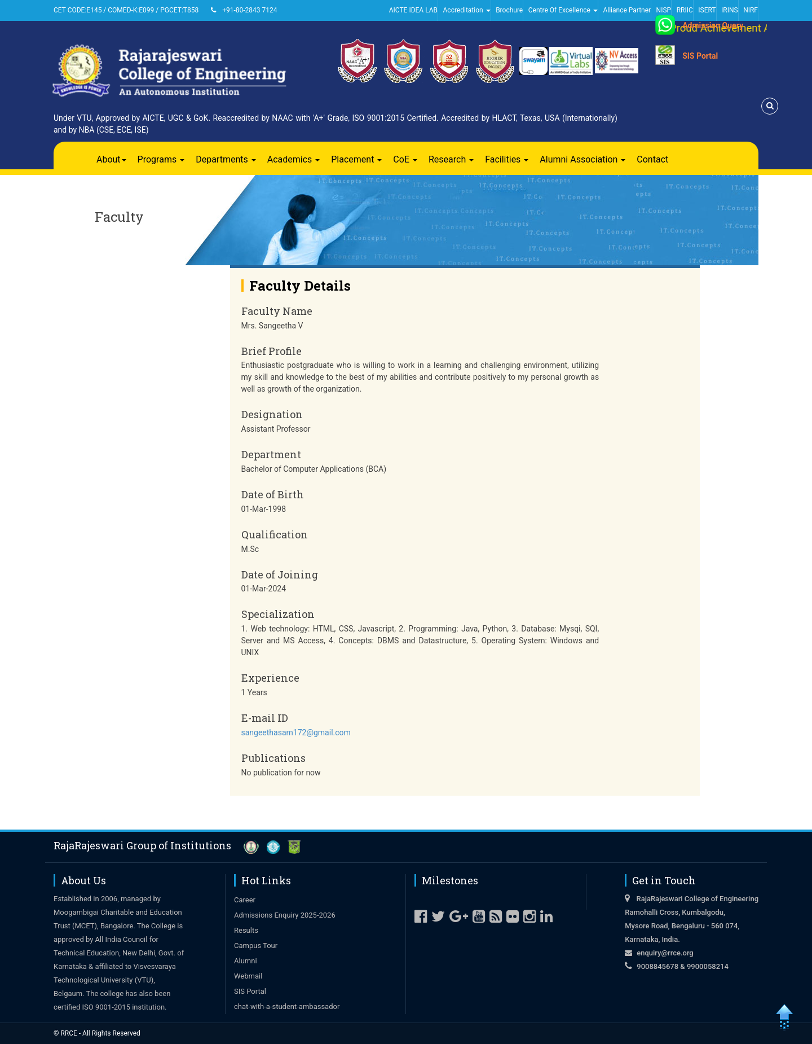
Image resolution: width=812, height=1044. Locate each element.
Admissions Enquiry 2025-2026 (285, 915)
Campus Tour (255, 945)
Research (451, 159)
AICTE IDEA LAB (413, 10)
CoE (405, 159)
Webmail (248, 976)
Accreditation (467, 10)
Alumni (245, 961)
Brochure (509, 10)
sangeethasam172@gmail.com (296, 732)
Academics (293, 159)
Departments (226, 159)
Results (246, 930)
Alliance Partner (627, 10)
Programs (161, 159)
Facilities (506, 159)
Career (244, 900)
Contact (652, 159)
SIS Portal (700, 55)
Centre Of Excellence (563, 10)
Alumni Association (582, 159)
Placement (356, 159)
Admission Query (712, 25)
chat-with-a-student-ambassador (286, 1006)
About (111, 159)
